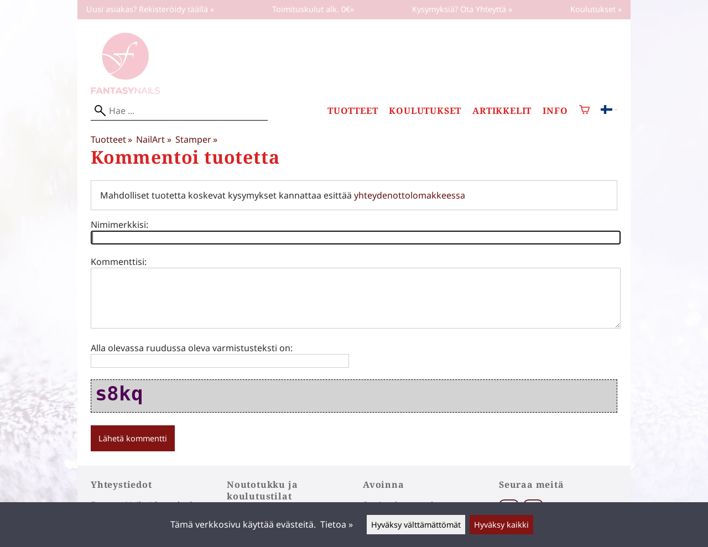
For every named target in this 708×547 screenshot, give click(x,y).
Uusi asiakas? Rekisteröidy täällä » (150, 9)
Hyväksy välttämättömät (416, 524)
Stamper (196, 139)
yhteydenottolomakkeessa (409, 195)
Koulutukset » (596, 9)
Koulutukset (425, 111)
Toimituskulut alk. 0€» (313, 9)
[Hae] (179, 111)
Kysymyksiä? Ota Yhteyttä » (462, 9)
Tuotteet (352, 111)
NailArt (153, 139)
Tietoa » (336, 524)
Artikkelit (502, 111)
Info (555, 111)
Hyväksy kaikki (501, 524)
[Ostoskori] (584, 111)
